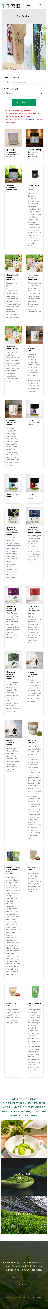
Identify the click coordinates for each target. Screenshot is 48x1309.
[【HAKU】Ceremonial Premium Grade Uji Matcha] (13, 145)
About (15, 1277)
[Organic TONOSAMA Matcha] (35, 679)
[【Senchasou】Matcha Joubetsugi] (35, 286)
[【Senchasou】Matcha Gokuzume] (13, 288)
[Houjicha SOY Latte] (13, 1005)
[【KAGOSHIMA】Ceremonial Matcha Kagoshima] (35, 145)
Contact (24, 1285)
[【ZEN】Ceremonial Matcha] (35, 488)
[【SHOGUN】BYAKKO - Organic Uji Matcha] (13, 684)
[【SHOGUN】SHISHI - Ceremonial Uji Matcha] (35, 617)
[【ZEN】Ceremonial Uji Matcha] (35, 414)
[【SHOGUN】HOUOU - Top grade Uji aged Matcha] (13, 544)
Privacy (31, 1298)
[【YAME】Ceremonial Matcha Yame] (13, 179)
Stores (39, 1298)
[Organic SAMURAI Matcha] (13, 748)
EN (40, 5)
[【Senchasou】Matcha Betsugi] (13, 356)
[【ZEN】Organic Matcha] (13, 488)
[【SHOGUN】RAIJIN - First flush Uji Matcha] (35, 537)
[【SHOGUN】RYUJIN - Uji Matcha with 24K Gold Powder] (13, 614)
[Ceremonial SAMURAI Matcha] (35, 361)
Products (30, 1277)
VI (45, 5)
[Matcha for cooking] (35, 781)
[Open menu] (28, 5)
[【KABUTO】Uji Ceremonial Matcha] (35, 208)
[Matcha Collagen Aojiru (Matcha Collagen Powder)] (13, 913)
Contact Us (33, 119)
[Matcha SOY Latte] (35, 872)
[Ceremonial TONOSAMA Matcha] (13, 435)
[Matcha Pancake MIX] (35, 1030)
